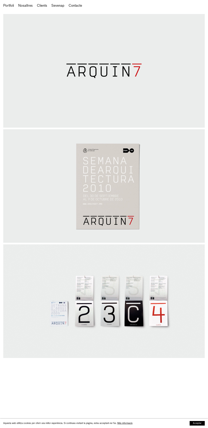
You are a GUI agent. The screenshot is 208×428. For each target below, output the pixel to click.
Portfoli (8, 5)
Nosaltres (25, 5)
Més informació (124, 423)
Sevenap (57, 5)
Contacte (75, 5)
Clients (42, 5)
